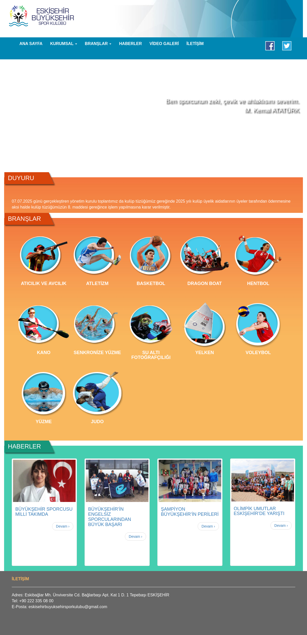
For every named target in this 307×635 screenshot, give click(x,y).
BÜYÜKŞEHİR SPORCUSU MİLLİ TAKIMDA (44, 512)
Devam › (62, 526)
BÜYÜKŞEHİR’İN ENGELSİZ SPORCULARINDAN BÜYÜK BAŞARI (109, 517)
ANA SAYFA (30, 43)
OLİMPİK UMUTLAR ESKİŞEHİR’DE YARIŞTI (259, 511)
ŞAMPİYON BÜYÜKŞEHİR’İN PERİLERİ (190, 512)
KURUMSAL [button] (63, 43)
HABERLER (130, 43)
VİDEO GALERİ (164, 43)
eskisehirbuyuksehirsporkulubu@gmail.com (68, 607)
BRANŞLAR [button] (98, 43)
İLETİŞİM (195, 43)
